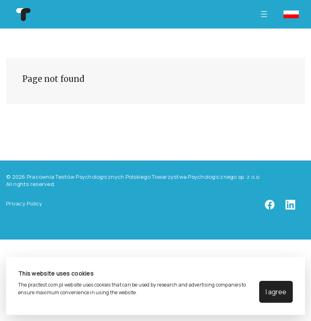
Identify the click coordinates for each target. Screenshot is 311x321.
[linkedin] (290, 207)
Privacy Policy (24, 203)
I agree (276, 291)
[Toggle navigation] (266, 14)
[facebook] (270, 207)
